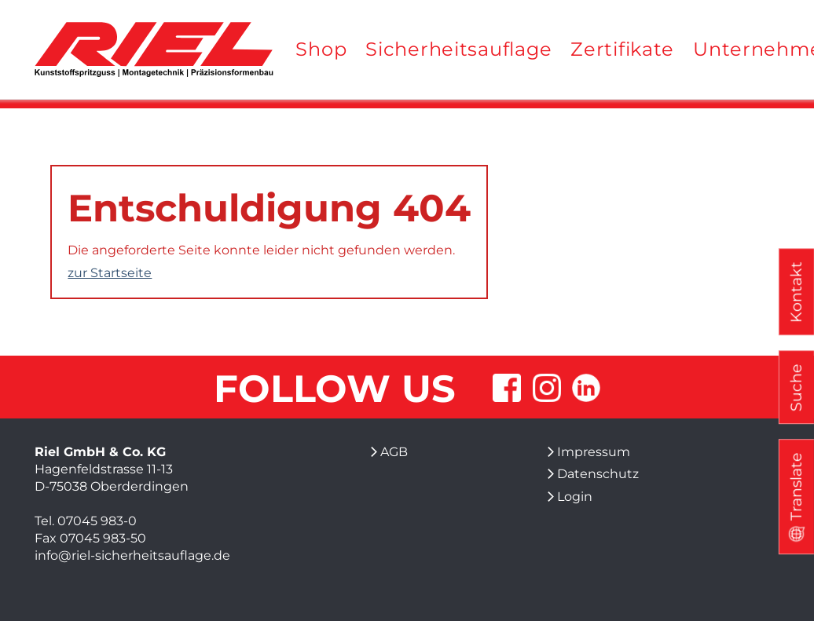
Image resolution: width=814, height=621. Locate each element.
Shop (320, 49)
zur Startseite (110, 272)
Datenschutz (598, 473)
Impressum (593, 451)
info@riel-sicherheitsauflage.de (132, 555)
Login (574, 496)
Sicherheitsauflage (458, 49)
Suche (795, 387)
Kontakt (795, 292)
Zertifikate (622, 49)
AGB (394, 451)
